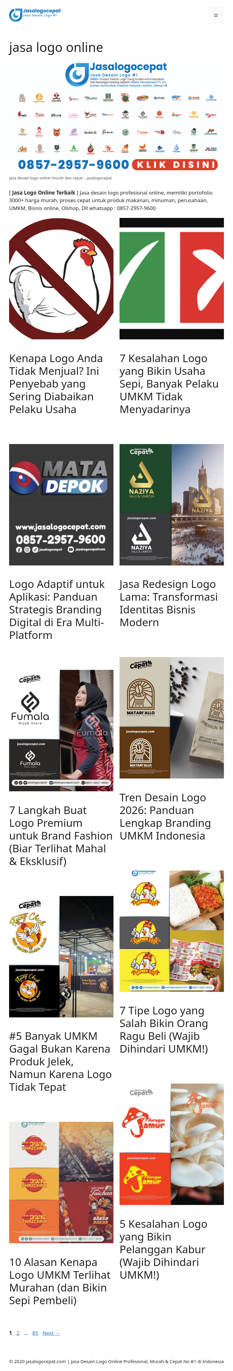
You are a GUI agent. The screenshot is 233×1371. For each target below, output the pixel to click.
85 (35, 1332)
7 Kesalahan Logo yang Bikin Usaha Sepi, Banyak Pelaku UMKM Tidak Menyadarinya (169, 383)
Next (51, 1332)
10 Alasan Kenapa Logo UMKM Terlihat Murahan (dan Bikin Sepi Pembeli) (59, 1281)
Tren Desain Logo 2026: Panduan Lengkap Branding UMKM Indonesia (165, 816)
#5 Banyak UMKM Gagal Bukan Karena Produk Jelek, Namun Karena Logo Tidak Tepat (60, 1061)
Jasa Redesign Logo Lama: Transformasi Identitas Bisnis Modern (169, 603)
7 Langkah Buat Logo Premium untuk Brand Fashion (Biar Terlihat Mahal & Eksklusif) (61, 835)
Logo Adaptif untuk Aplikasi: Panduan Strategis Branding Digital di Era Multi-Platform (57, 609)
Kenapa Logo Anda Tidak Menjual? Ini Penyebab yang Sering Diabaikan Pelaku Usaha (56, 383)
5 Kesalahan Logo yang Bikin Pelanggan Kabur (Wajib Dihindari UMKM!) (164, 1249)
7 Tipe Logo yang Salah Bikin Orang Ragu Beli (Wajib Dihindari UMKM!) (164, 1029)
